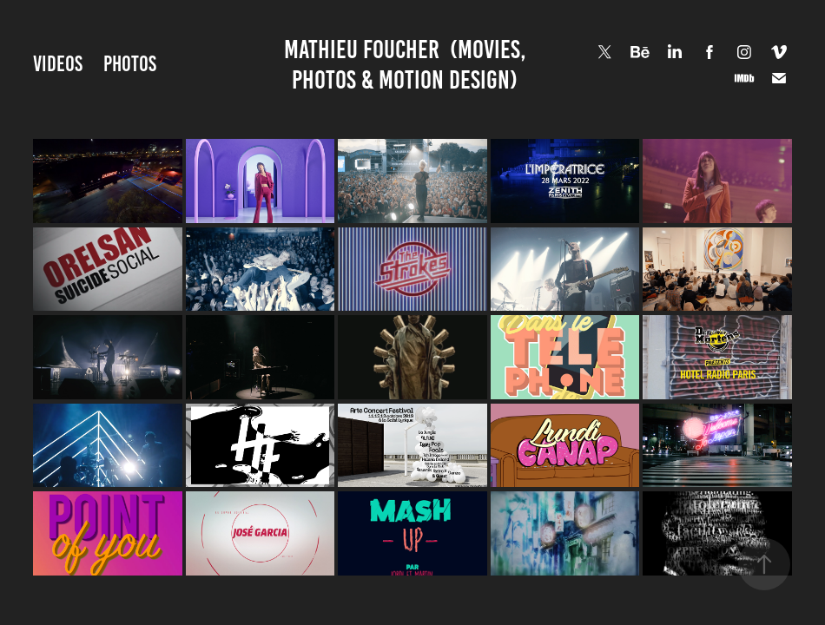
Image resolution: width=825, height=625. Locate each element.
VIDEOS (57, 64)
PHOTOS (129, 64)
